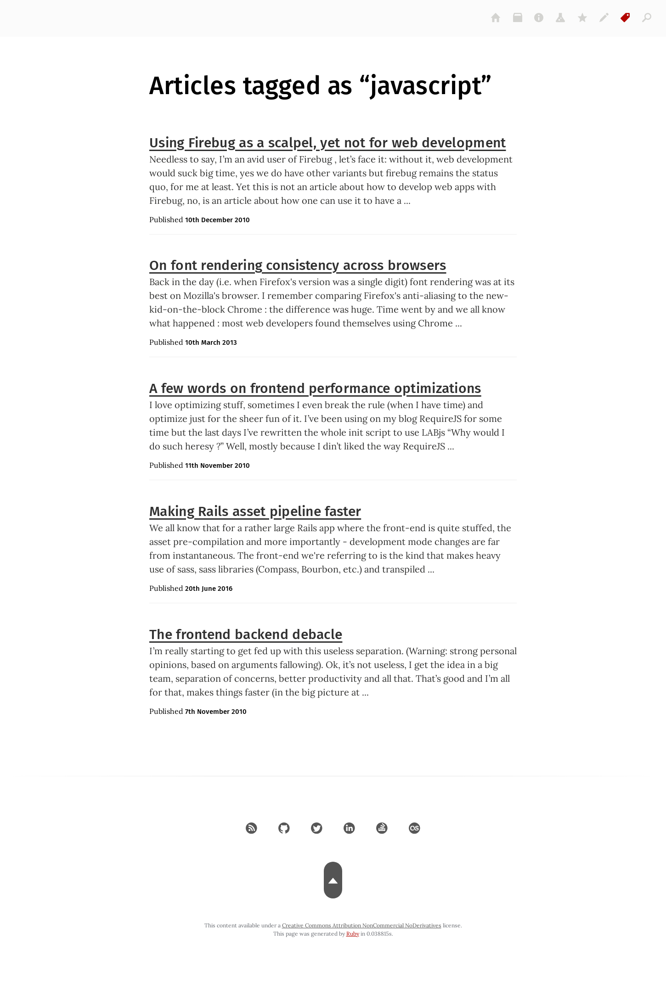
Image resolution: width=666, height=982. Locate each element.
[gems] (582, 17)
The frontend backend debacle (245, 634)
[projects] (561, 17)
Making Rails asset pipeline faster (255, 511)
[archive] (518, 17)
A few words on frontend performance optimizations (315, 388)
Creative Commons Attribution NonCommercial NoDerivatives (361, 925)
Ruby (352, 933)
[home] (496, 17)
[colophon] (604, 17)
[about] (539, 17)
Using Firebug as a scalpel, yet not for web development (327, 143)
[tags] (626, 17)
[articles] (647, 17)
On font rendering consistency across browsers (297, 265)
